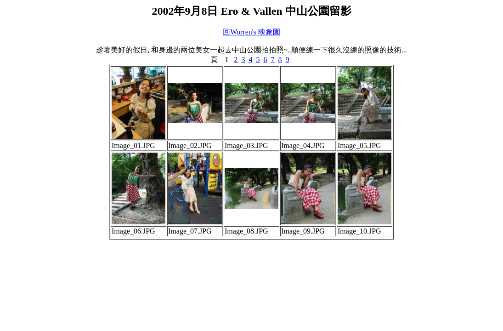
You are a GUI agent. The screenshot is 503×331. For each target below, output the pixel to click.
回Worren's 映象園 (251, 32)
